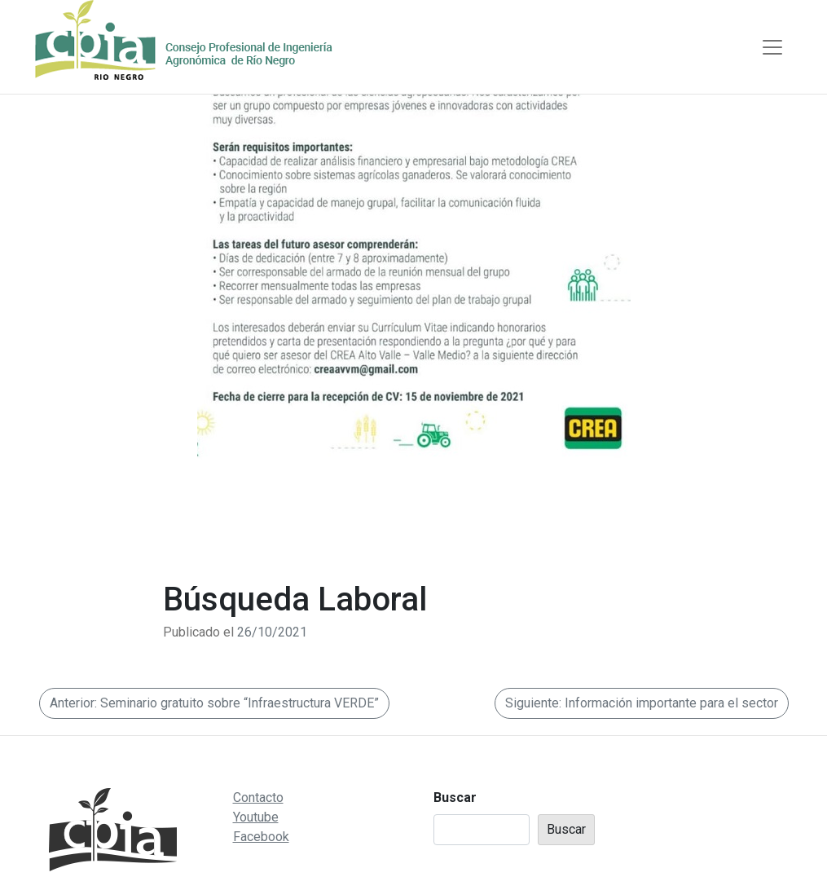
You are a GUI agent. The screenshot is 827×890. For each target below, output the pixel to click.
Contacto (258, 797)
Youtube (256, 817)
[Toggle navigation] (772, 47)
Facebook (261, 836)
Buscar (455, 797)
